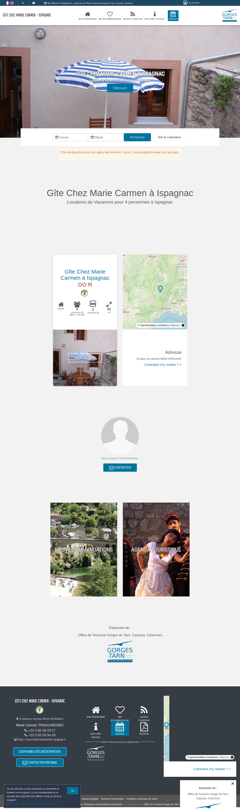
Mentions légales (90, 801)
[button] (169, 138)
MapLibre (175, 326)
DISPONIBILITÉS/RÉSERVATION (40, 753)
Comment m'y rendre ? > (163, 365)
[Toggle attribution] (183, 326)
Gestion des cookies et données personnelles (28, 803)
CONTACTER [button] (120, 469)
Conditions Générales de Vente (141, 801)
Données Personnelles (112, 801)
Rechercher (137, 137)
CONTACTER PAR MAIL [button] (39, 765)
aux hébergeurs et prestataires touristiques (101, 807)
